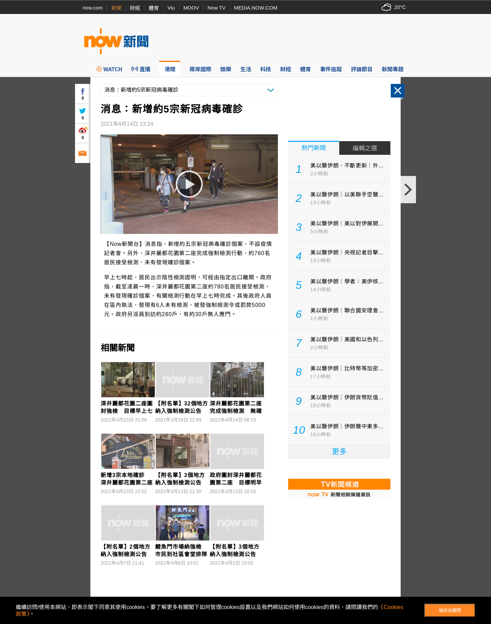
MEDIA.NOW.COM (256, 8)
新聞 (116, 8)
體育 (154, 8)
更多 (339, 451)
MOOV (191, 8)
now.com (93, 8)
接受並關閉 (450, 610)
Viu (171, 8)
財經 (135, 8)
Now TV (216, 8)
